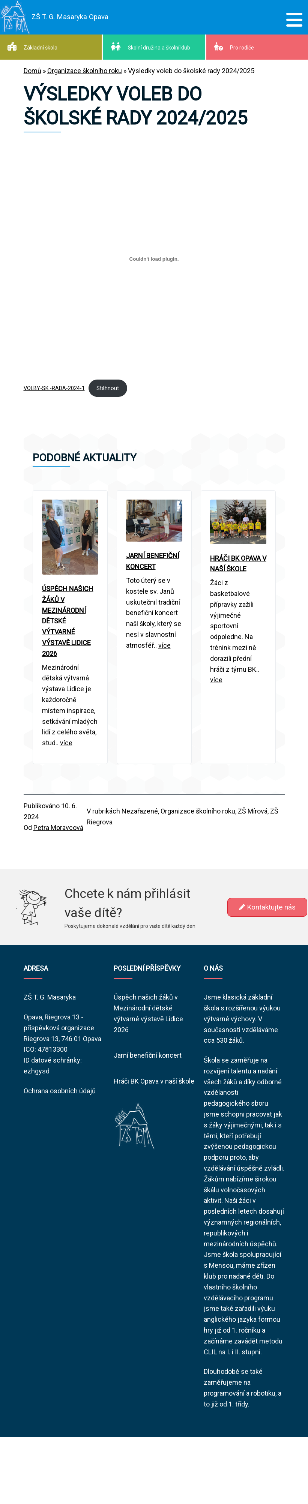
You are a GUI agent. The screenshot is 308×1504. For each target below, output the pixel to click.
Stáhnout (107, 388)
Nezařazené (140, 811)
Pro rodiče (234, 46)
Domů (32, 71)
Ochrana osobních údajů (60, 1091)
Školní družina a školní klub (150, 46)
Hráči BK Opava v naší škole (154, 1081)
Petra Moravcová (58, 828)
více (66, 743)
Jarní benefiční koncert (148, 1055)
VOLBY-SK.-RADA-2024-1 (54, 388)
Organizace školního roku (84, 71)
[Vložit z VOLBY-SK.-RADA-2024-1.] (154, 259)
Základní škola (32, 46)
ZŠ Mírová (252, 811)
